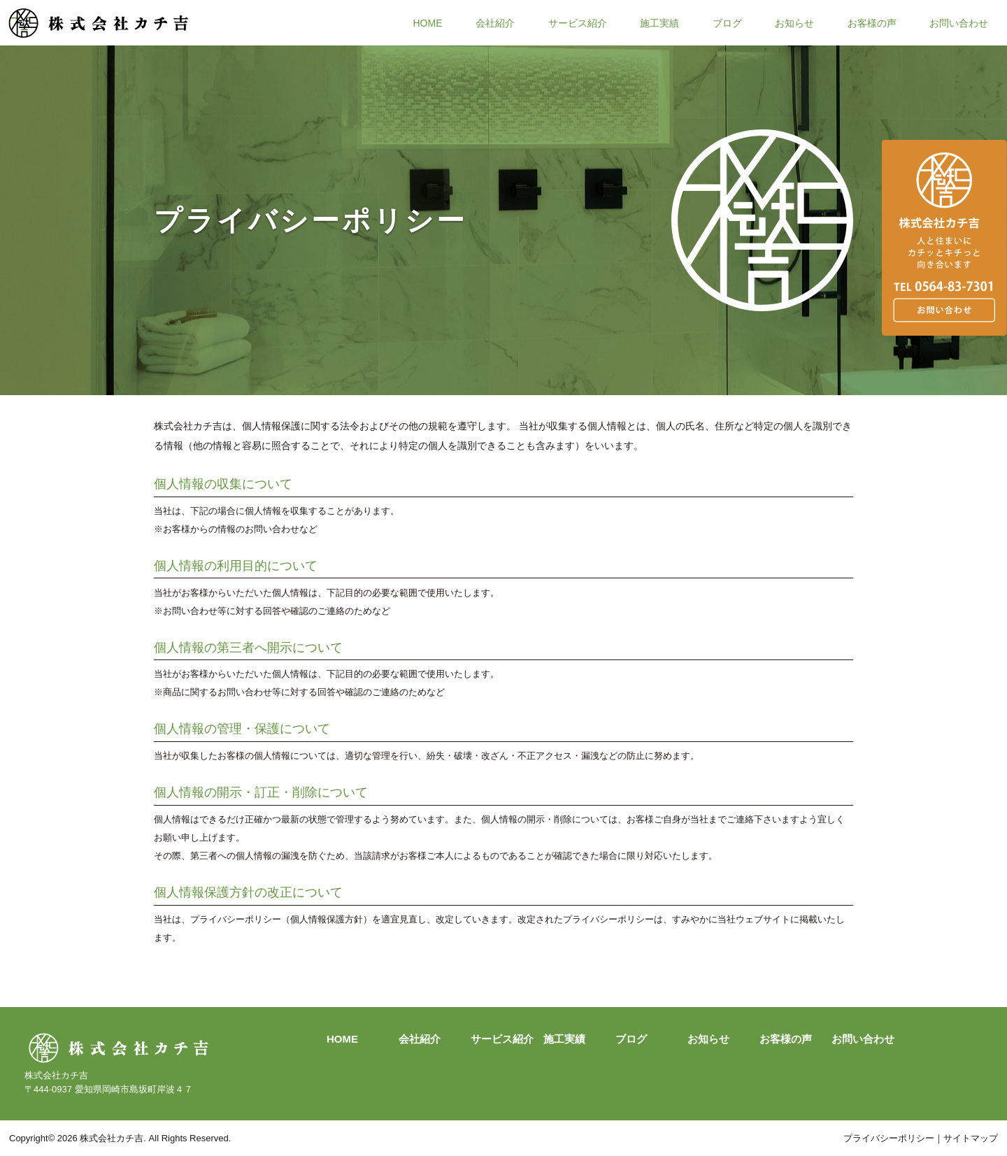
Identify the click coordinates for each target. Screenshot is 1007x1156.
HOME (428, 22)
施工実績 (659, 22)
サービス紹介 (577, 22)
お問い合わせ (958, 22)
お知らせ (794, 22)
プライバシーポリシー (888, 1138)
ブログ (727, 22)
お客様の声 (872, 22)
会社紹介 (495, 22)
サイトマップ (970, 1138)
